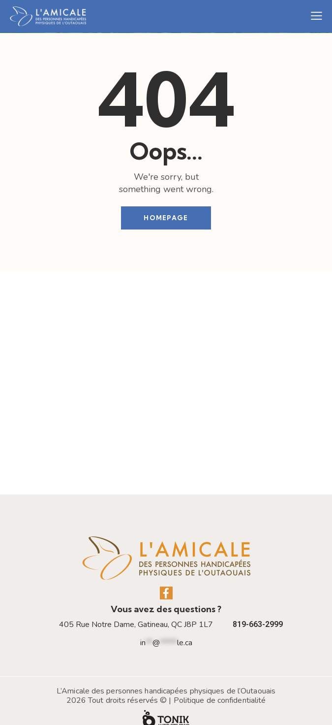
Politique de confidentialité (220, 683)
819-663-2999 (258, 608)
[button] (316, 16)
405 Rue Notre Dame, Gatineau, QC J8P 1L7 (136, 608)
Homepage (166, 218)
